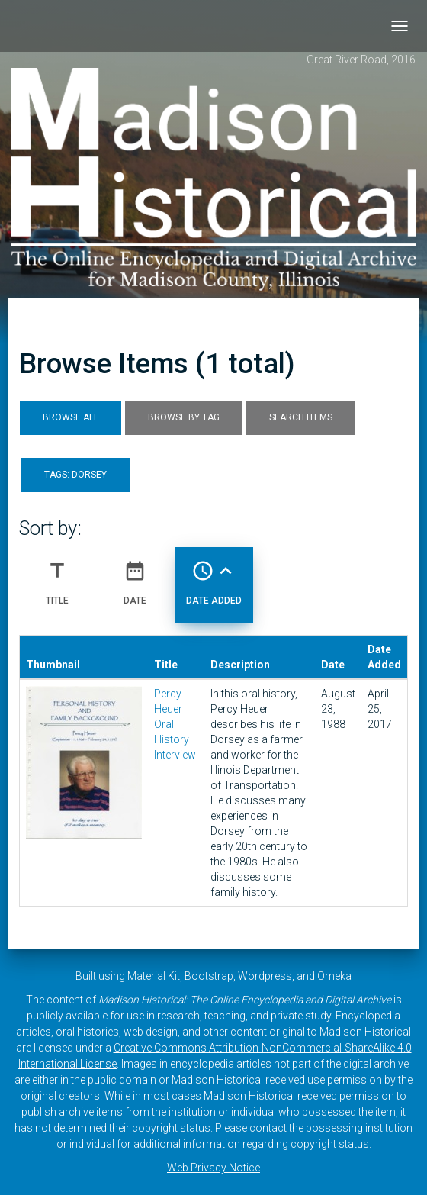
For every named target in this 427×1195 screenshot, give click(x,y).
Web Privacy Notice (213, 1167)
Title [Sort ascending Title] (57, 577)
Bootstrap (209, 976)
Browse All (70, 417)
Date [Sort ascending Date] (135, 577)
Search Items (300, 417)
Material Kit (153, 976)
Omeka (334, 976)
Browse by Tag (184, 417)
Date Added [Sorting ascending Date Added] (214, 577)
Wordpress (265, 976)
